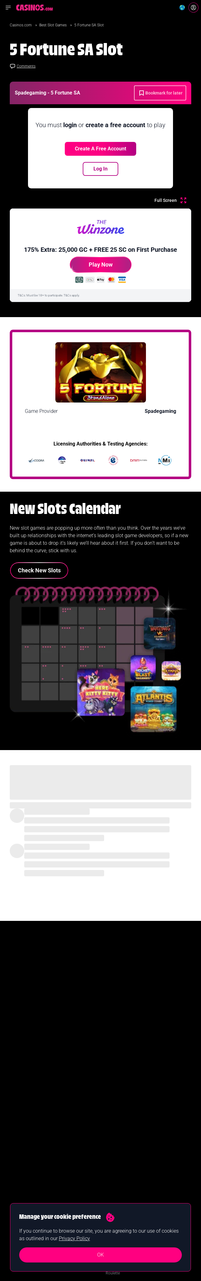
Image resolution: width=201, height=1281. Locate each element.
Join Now (100, 996)
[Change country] (182, 8)
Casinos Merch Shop (123, 1164)
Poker (110, 1124)
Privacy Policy (74, 1238)
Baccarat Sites (117, 1134)
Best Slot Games (53, 25)
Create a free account (100, 149)
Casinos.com (21, 25)
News (110, 1063)
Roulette (113, 1113)
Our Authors (21, 1190)
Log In (100, 169)
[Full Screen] (170, 200)
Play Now (91, 267)
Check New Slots (39, 570)
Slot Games (115, 1093)
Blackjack (113, 1103)
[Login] (193, 8)
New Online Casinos (28, 1083)
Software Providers (121, 1144)
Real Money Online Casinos (34, 1073)
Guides (111, 1073)
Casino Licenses (119, 1154)
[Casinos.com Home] (34, 7)
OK (100, 1255)
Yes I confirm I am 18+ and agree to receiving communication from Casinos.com (74, 1015)
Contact (17, 1200)
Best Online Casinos (27, 1063)
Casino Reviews (119, 1083)
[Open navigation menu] (8, 8)
